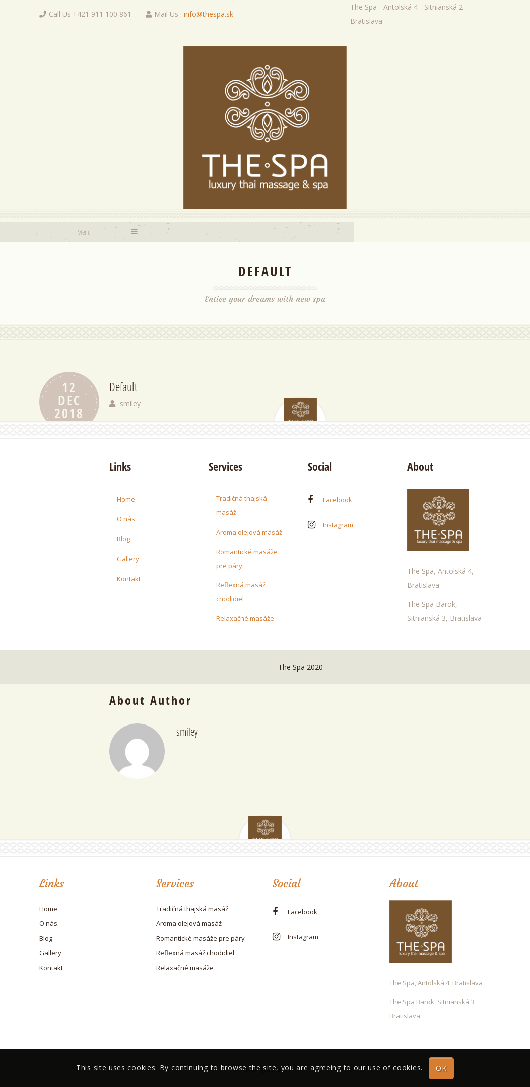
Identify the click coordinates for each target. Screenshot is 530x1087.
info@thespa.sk (208, 14)
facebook (337, 499)
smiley (130, 403)
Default (123, 386)
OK (441, 1068)
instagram (338, 524)
